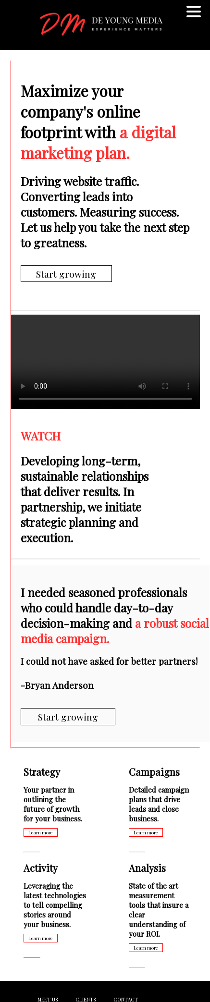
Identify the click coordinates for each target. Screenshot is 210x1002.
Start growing (66, 273)
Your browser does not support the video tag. (105, 362)
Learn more (40, 832)
